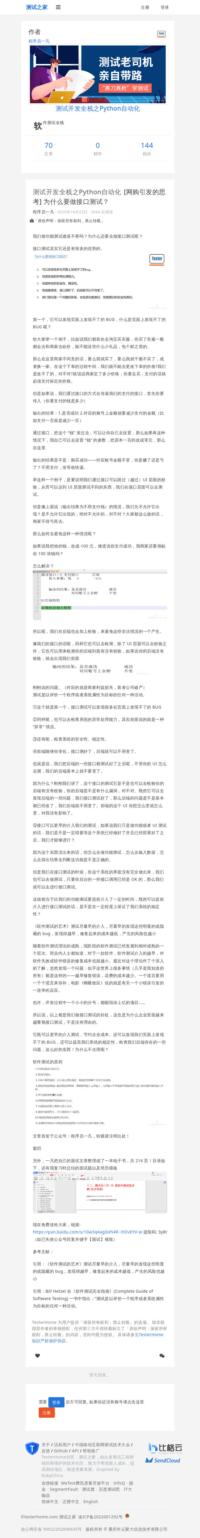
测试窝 (88, 1489)
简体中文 (50, 1501)
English (90, 1501)
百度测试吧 (109, 1489)
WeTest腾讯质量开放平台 (85, 1483)
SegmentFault (64, 1489)
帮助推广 (91, 1451)
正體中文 (70, 1501)
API (75, 1451)
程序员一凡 (39, 41)
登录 (165, 7)
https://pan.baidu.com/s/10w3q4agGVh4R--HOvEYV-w (87, 1232)
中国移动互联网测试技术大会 (102, 1444)
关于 (46, 1444)
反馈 (46, 1451)
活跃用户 (62, 1444)
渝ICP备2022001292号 (99, 1517)
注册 (145, 7)
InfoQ (119, 1483)
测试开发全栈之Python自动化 (77, 191)
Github (61, 1451)
